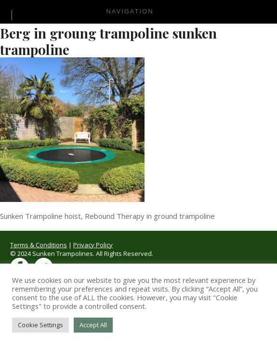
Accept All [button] (93, 324)
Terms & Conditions (38, 244)
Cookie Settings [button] (40, 324)
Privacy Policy (93, 244)
